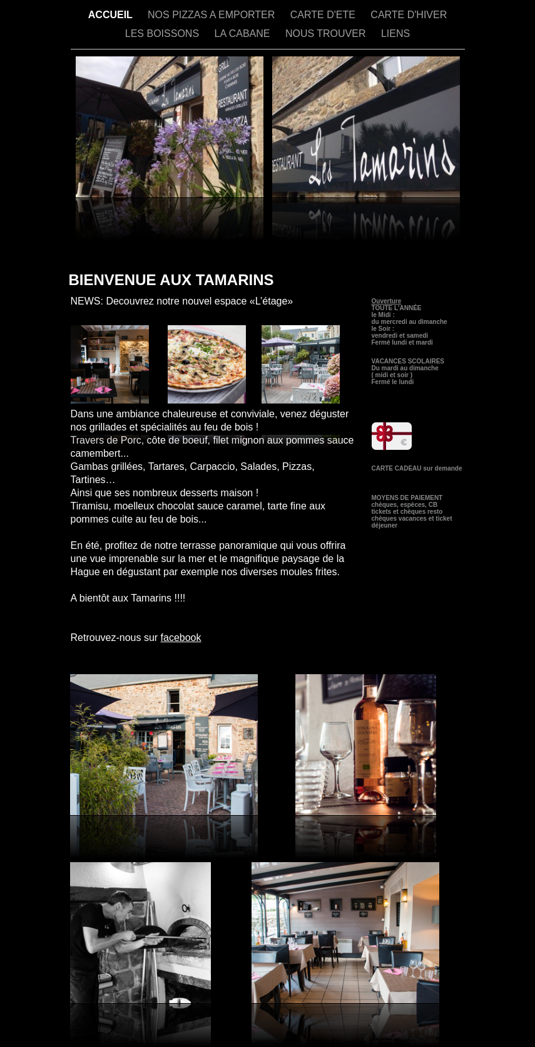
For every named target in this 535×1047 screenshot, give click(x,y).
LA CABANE (244, 33)
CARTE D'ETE (324, 14)
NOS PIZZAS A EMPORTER (213, 14)
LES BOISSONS (163, 33)
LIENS (395, 33)
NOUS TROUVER (327, 33)
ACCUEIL (111, 14)
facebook (181, 637)
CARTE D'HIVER (408, 14)
